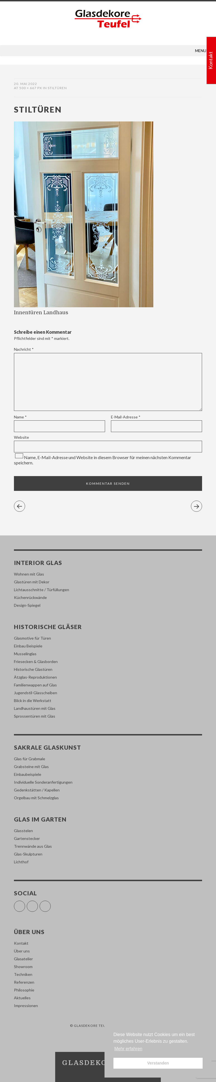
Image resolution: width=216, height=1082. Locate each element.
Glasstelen (23, 830)
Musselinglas (25, 653)
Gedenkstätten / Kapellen (37, 790)
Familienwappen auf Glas (35, 685)
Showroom (23, 966)
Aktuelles (22, 997)
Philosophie (24, 990)
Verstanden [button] (158, 1063)
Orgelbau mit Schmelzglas (36, 797)
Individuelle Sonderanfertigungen (43, 782)
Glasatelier (23, 958)
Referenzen (24, 982)
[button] (200, 50)
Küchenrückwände (30, 597)
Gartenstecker (27, 838)
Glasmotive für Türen (32, 638)
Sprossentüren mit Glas (34, 716)
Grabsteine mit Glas (31, 766)
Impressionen (26, 1005)
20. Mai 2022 (25, 84)
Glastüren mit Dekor (31, 581)
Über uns (22, 951)
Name (20, 417)
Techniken (23, 974)
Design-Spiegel (27, 605)
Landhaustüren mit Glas (34, 708)
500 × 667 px (30, 88)
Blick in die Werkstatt (32, 700)
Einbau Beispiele (28, 646)
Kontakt (21, 943)
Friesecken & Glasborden (36, 661)
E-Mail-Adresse (125, 417)
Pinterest (50, 903)
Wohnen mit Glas (29, 574)
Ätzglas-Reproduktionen (35, 677)
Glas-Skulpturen (28, 854)
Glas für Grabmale (29, 758)
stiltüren (57, 88)
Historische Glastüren (33, 669)
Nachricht (24, 349)
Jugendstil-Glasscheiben (35, 692)
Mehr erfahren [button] (128, 1048)
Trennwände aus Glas (33, 846)
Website (21, 437)
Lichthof (21, 861)
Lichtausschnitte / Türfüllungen (41, 589)
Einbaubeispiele (27, 774)
